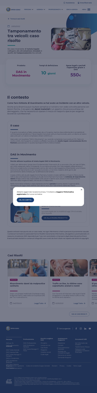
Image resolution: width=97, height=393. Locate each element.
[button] (81, 189)
